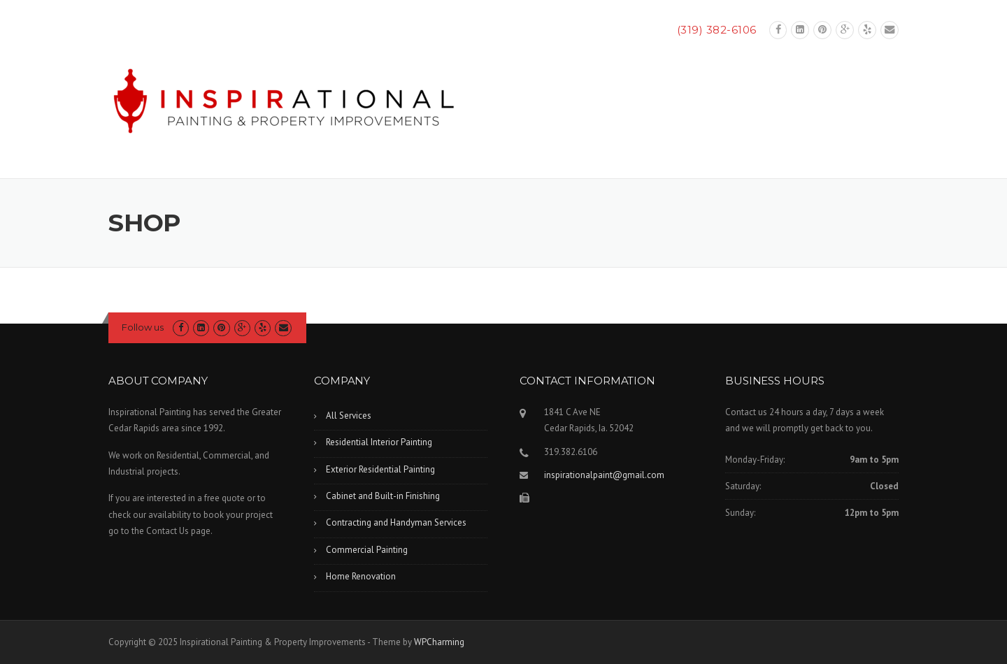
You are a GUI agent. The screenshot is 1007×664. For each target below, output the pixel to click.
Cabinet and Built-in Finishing (383, 496)
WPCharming (439, 642)
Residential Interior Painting (379, 442)
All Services (348, 415)
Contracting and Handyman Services (396, 522)
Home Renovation (361, 576)
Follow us (143, 327)
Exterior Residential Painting (380, 469)
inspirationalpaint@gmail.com (604, 475)
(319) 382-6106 (717, 29)
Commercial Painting (367, 550)
